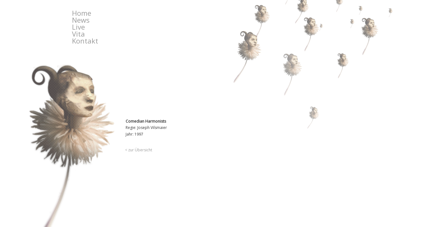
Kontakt (85, 40)
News (81, 20)
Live (78, 27)
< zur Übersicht (138, 150)
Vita (78, 33)
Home (81, 13)
